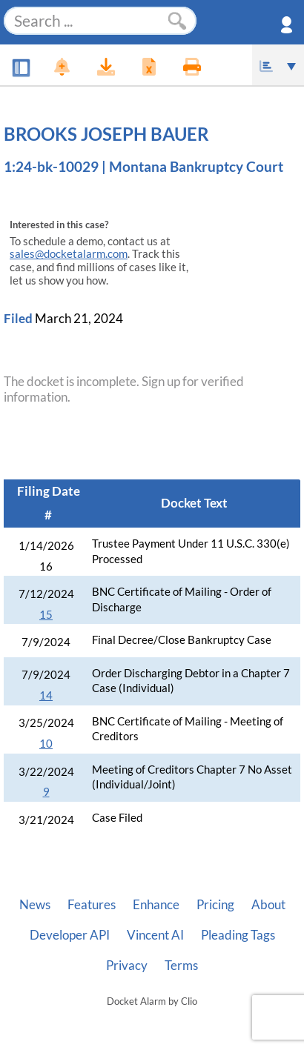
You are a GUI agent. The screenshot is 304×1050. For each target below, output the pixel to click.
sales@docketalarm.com (69, 253)
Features (91, 904)
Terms (181, 965)
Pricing (215, 904)
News (34, 904)
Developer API (70, 935)
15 (46, 614)
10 (46, 743)
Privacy (127, 965)
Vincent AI (155, 935)
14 (46, 695)
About (268, 904)
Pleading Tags (238, 935)
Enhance (156, 904)
